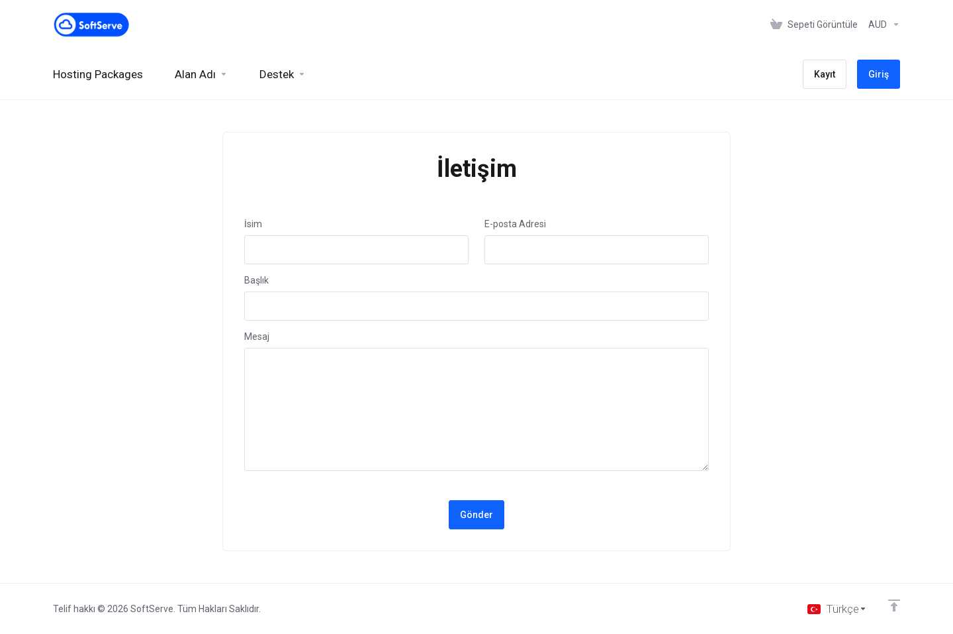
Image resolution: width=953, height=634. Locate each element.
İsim (253, 224)
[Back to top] (894, 605)
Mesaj (256, 336)
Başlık (256, 280)
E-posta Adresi (515, 224)
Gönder (476, 514)
